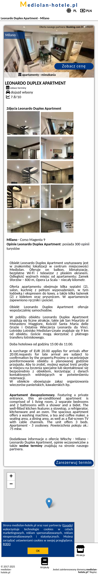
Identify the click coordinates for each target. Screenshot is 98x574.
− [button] (11, 484)
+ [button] (11, 477)
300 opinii (82, 244)
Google (67, 525)
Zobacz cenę (74, 66)
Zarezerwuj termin (74, 462)
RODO (7, 544)
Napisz (93, 572)
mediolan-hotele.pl (49, 5)
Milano (10, 35)
